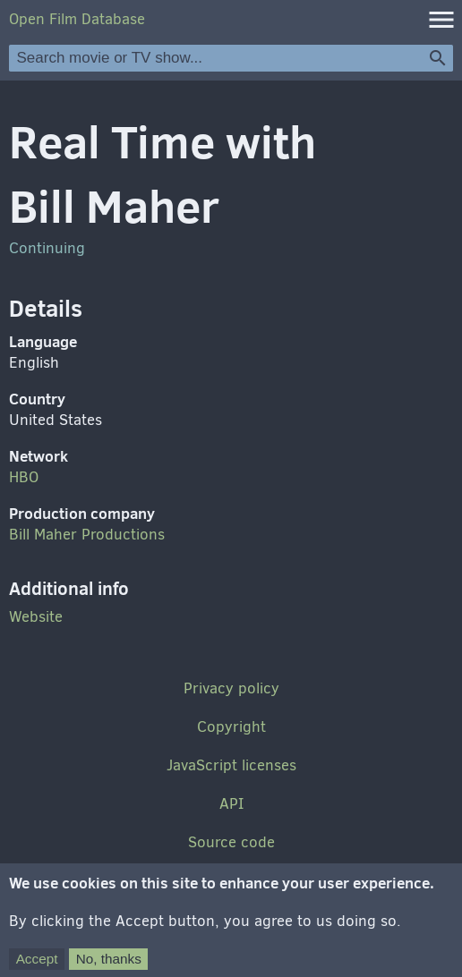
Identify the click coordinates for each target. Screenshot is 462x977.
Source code (231, 842)
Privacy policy (231, 688)
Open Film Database (77, 19)
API (231, 804)
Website (36, 617)
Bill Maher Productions (87, 534)
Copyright (231, 727)
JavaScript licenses (231, 765)
